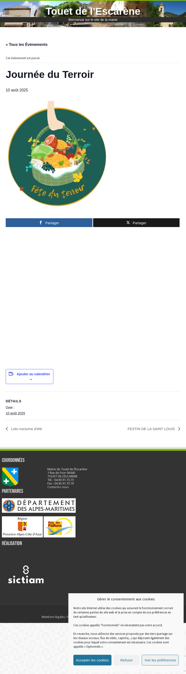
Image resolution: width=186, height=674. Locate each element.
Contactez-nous (58, 538)
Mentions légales (53, 668)
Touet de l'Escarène (92, 11)
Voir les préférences (160, 660)
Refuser (126, 660)
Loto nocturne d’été (27, 480)
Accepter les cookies (92, 660)
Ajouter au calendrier (33, 425)
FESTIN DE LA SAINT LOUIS (150, 480)
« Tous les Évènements (27, 45)
